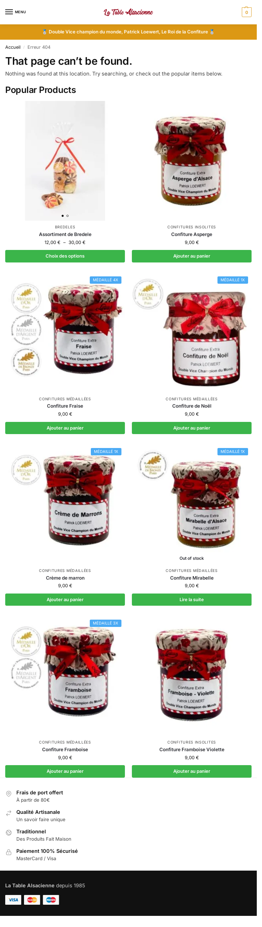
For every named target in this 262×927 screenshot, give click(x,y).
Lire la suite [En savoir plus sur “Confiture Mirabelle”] (192, 599)
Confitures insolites (191, 227)
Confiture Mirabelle (192, 578)
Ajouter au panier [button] (191, 256)
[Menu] (15, 12)
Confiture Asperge (191, 234)
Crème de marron (65, 578)
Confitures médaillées (65, 399)
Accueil (13, 47)
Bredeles (65, 227)
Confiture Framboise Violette (191, 749)
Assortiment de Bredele (65, 234)
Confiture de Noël (192, 406)
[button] (246, 12)
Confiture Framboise (65, 749)
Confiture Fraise (65, 406)
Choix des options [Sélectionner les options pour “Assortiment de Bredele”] (65, 256)
